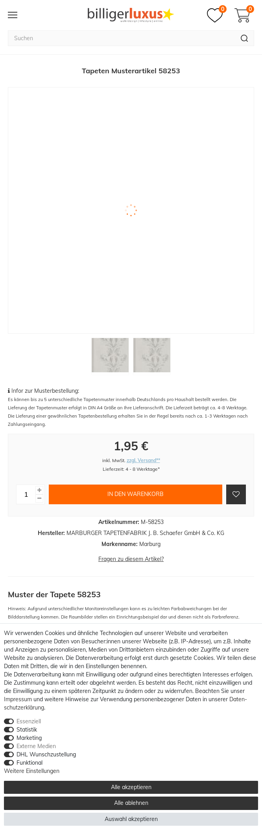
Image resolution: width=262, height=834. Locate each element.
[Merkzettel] (217, 15)
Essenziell (29, 721)
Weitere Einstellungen (31, 771)
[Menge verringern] (39, 498)
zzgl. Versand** (143, 460)
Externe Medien (36, 746)
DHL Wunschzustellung (46, 754)
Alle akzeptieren (131, 787)
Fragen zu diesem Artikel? (131, 559)
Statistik (27, 729)
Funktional (29, 762)
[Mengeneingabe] (26, 494)
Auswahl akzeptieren (131, 819)
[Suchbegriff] (121, 38)
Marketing (29, 737)
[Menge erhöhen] (39, 490)
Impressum (18, 699)
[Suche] (244, 38)
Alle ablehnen (131, 802)
